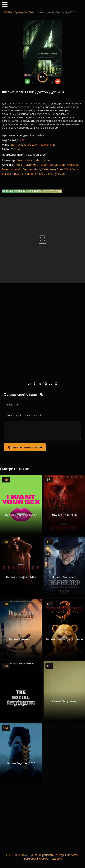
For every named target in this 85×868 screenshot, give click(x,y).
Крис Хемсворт (69, 165)
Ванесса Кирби (11, 169)
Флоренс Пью (34, 174)
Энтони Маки (31, 169)
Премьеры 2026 (24, 12)
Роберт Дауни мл (25, 165)
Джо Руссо (43, 160)
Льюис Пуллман (54, 174)
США (17, 149)
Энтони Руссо (25, 160)
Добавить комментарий (25, 447)
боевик (32, 144)
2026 (23, 140)
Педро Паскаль (48, 165)
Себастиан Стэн (52, 169)
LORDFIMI (7, 12)
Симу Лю (18, 174)
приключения (47, 144)
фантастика (18, 144)
